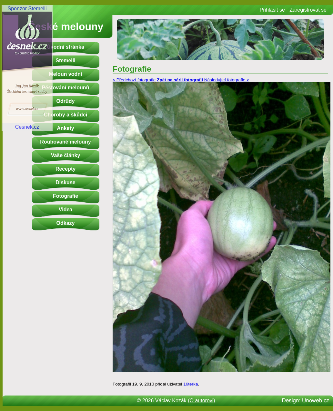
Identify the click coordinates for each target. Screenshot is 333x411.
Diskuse (65, 182)
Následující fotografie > (226, 79)
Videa (65, 209)
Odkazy (65, 223)
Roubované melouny (65, 142)
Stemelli (65, 60)
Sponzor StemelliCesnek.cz (27, 68)
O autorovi (202, 400)
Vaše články (65, 155)
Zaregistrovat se (308, 10)
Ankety (65, 128)
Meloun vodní (65, 74)
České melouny (66, 26)
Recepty (66, 169)
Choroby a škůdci (65, 114)
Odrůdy (65, 101)
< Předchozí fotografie (134, 79)
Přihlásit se (272, 10)
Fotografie (65, 196)
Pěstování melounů (65, 87)
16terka (190, 384)
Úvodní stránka (65, 47)
